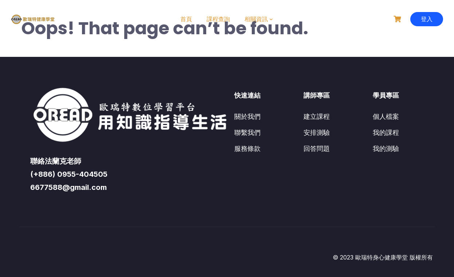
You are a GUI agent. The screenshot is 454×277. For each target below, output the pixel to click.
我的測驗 (386, 148)
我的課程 (386, 132)
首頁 (186, 19)
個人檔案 (386, 116)
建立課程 (317, 116)
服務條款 (247, 148)
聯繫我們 (247, 132)
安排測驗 (317, 132)
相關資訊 (256, 19)
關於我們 (247, 116)
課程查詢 (218, 19)
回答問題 (317, 148)
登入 (427, 19)
